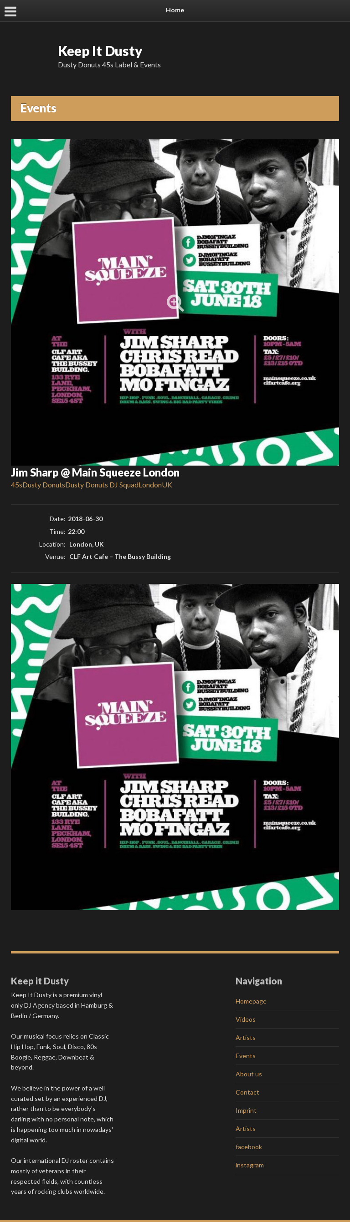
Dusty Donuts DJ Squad (102, 484)
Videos (246, 1019)
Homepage (251, 1001)
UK (167, 484)
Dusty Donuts (43, 484)
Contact (247, 1092)
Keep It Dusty (100, 50)
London (150, 484)
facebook (249, 1147)
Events (246, 1056)
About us (249, 1074)
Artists (246, 1037)
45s (16, 484)
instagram (250, 1165)
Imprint (246, 1110)
